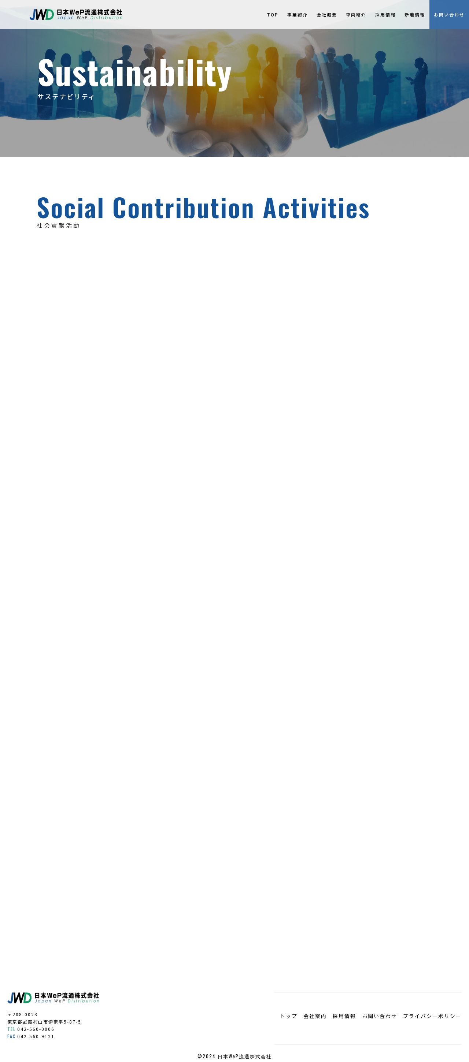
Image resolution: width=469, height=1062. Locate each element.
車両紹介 (356, 14)
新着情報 (415, 14)
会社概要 (327, 14)
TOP (272, 14)
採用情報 (385, 14)
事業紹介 (297, 14)
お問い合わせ (449, 14)
